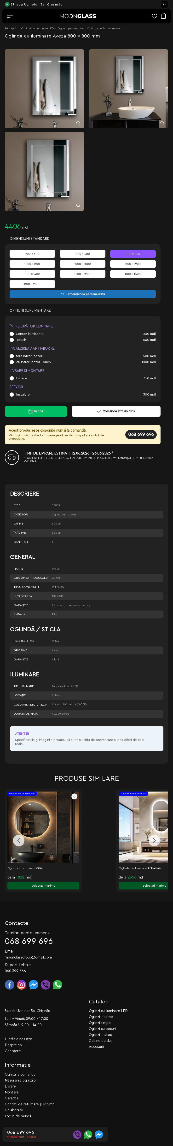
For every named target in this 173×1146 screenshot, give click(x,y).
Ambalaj (20, 614)
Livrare (21, 378)
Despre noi (14, 1035)
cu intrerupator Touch (33, 362)
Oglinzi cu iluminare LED (37, 28)
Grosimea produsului (31, 577)
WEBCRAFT (68, 1122)
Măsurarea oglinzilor (21, 1070)
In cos (38, 411)
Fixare (18, 568)
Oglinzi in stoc (100, 1024)
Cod (17, 505)
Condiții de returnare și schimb (30, 1094)
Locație (20, 695)
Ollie (39, 868)
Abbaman (154, 868)
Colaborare (14, 1100)
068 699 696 (141, 434)
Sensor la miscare (30, 334)
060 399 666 (15, 961)
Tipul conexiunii (26, 586)
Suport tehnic (18, 955)
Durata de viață (26, 713)
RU (164, 4)
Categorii (21, 514)
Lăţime (18, 523)
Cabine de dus (100, 1030)
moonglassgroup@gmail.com (28, 947)
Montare (12, 1082)
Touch (21, 340)
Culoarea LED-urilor (30, 704)
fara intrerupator (29, 356)
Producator (24, 641)
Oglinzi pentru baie (70, 28)
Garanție (12, 1088)
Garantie (21, 605)
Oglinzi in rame (101, 1006)
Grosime (20, 650)
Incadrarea (23, 596)
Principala (11, 28)
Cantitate (21, 542)
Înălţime (20, 532)
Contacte (13, 1041)
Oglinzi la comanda (20, 1064)
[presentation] (18, 835)
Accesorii (96, 1036)
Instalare (23, 394)
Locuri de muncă (18, 1106)
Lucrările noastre (18, 1029)
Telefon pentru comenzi (27, 923)
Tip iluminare (24, 686)
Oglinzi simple (100, 1012)
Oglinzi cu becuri (102, 1018)
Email (10, 941)
